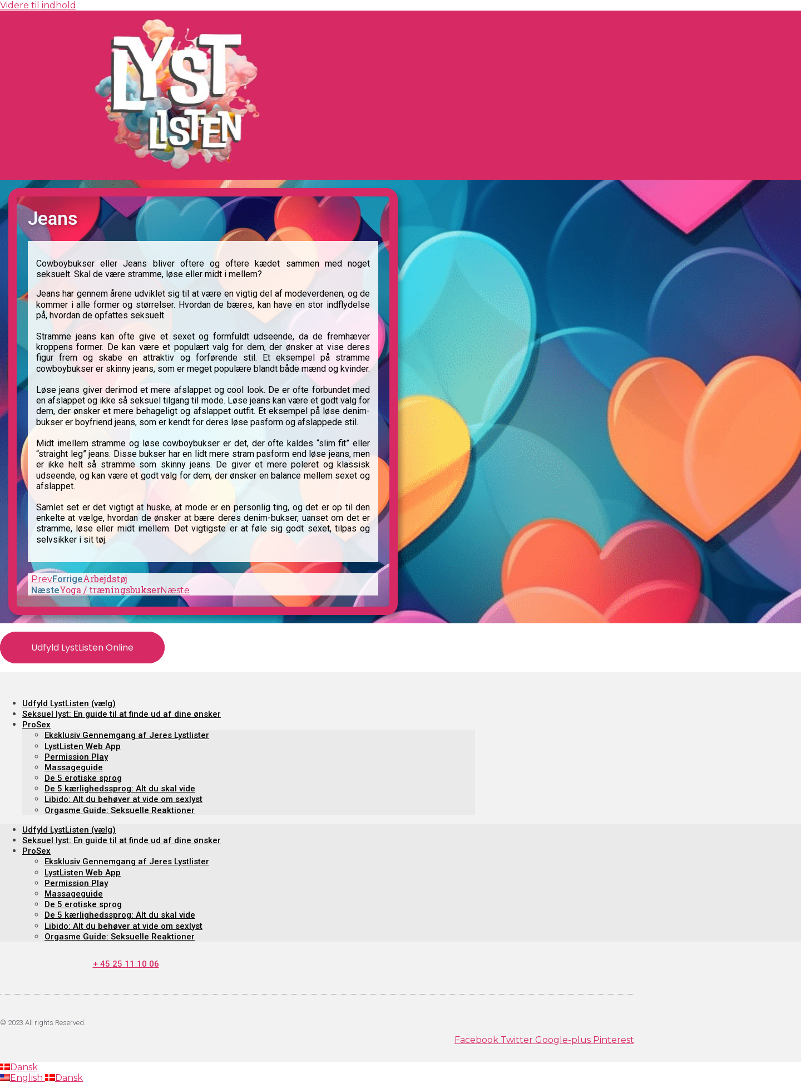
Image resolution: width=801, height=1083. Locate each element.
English (22, 1077)
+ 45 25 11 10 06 (126, 964)
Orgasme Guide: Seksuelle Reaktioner (119, 810)
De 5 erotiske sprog (83, 778)
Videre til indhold (38, 5)
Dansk (19, 1067)
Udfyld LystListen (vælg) (69, 703)
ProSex (36, 725)
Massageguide (73, 767)
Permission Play (76, 757)
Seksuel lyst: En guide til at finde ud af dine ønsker (121, 714)
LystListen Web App (82, 746)
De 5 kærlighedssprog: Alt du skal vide (119, 789)
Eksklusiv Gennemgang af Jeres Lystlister (126, 735)
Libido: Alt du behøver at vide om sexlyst (123, 799)
